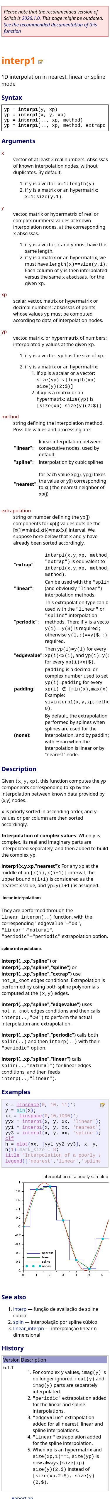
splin (18, 1322)
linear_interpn (28, 1328)
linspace (27, 1105)
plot (22, 1144)
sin (20, 1110)
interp (19, 1309)
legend (13, 1161)
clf (9, 1138)
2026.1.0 (31, 18)
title (12, 1155)
